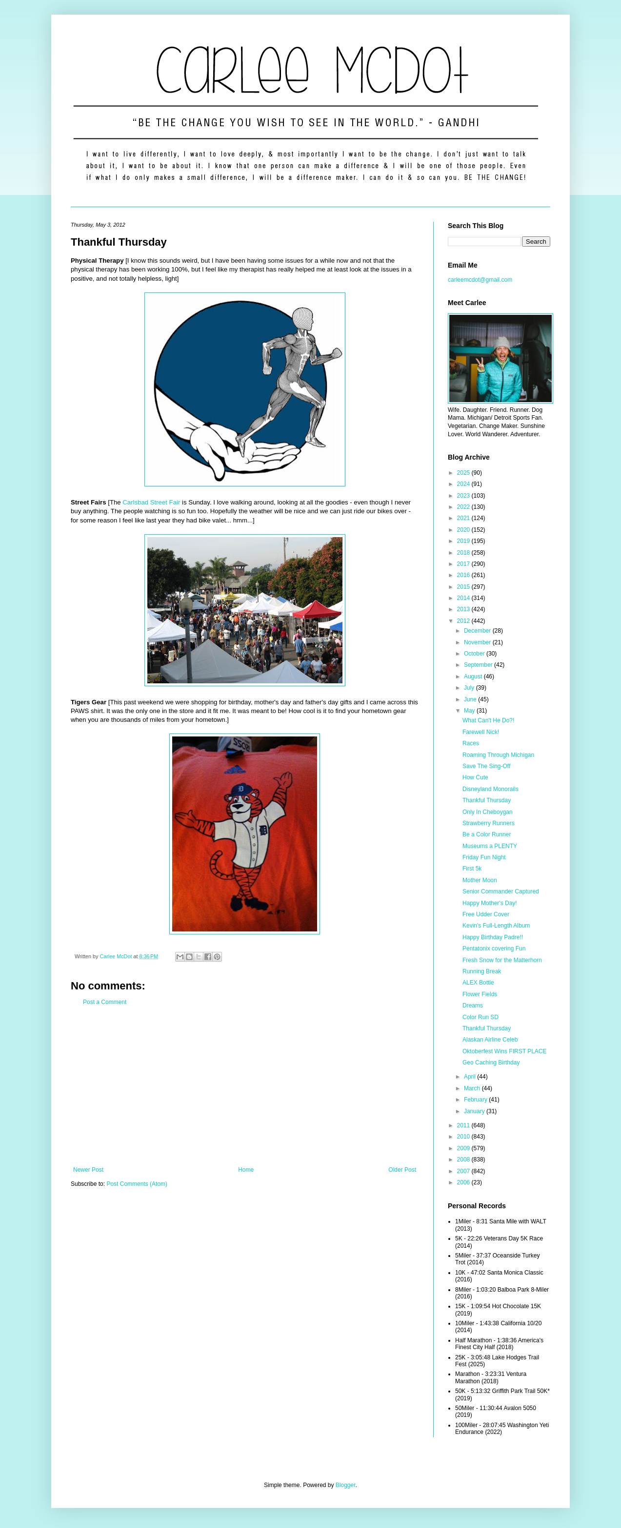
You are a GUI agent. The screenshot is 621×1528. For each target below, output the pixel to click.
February (476, 1099)
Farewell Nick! (480, 732)
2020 (464, 529)
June (471, 699)
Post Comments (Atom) (136, 1183)
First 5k (471, 868)
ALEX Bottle (478, 982)
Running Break (481, 971)
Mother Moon (479, 880)
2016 (464, 575)
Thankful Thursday (486, 800)
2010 (464, 1136)
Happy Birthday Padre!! (492, 937)
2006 (464, 1182)
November (478, 642)
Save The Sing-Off (486, 766)
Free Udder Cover (485, 914)
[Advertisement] (245, 1086)
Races (470, 743)
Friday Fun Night (484, 857)
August (474, 676)
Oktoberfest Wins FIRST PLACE (504, 1051)
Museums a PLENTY (489, 846)
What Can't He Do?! (488, 720)
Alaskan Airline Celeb (490, 1039)
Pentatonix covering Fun (493, 948)
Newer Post (88, 1169)
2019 (464, 541)
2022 (464, 506)
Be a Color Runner (486, 834)
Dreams (472, 1005)
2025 (464, 472)
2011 (464, 1125)
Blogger (346, 1485)
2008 (464, 1159)
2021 (464, 518)
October (475, 653)
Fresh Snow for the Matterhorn (502, 960)
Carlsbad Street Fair (151, 502)
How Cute (475, 777)
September (479, 664)
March (473, 1088)
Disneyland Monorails (490, 789)
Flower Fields (479, 994)
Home (246, 1169)
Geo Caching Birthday (491, 1062)
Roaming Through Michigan (498, 755)
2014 (464, 598)
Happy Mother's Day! (489, 903)
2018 (464, 552)
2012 (464, 621)
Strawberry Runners (488, 823)
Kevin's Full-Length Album (496, 925)
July (470, 687)
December (478, 630)
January (475, 1111)
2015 (464, 586)
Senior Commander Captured (500, 891)
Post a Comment (104, 1002)
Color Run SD (480, 1017)
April (470, 1076)
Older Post (402, 1169)
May (470, 710)
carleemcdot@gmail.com (480, 279)
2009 (464, 1148)
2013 (464, 609)
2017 (464, 564)
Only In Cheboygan (487, 812)
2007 (464, 1171)
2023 (464, 495)
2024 (464, 484)
